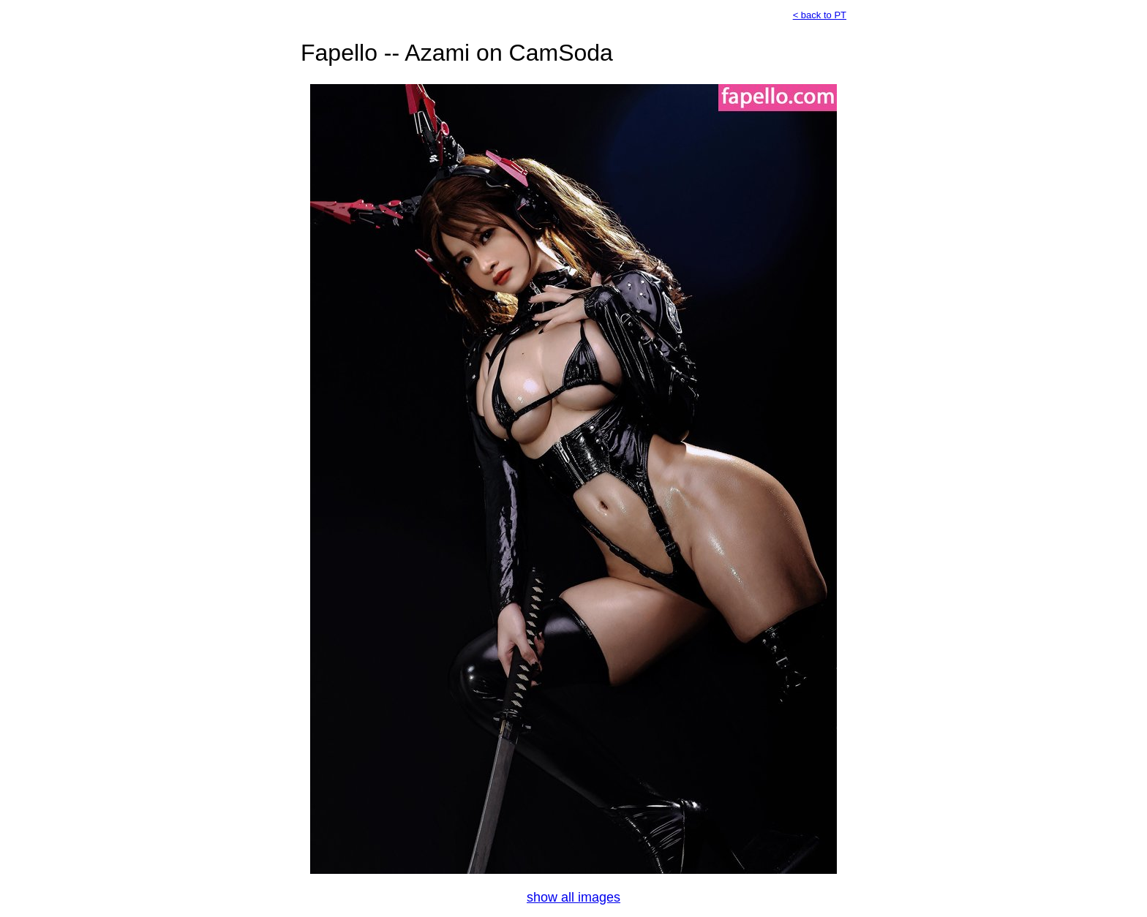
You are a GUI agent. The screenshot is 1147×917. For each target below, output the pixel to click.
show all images (573, 897)
